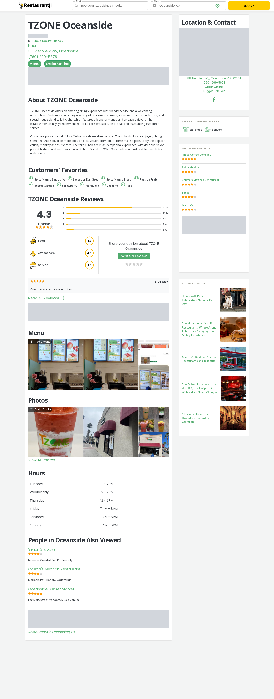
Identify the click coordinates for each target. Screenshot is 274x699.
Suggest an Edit (214, 91)
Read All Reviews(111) (46, 298)
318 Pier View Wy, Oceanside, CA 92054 (214, 78)
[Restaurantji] (35, 5)
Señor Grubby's (42, 549)
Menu (34, 63)
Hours (33, 45)
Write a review (134, 256)
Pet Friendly (55, 41)
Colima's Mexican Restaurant (54, 569)
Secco (185, 192)
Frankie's (187, 205)
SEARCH (249, 6)
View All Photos (41, 459)
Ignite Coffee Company (196, 154)
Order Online (57, 63)
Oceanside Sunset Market (51, 589)
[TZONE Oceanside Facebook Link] (214, 99)
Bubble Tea (39, 41)
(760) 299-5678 (42, 56)
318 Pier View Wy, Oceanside (53, 51)
